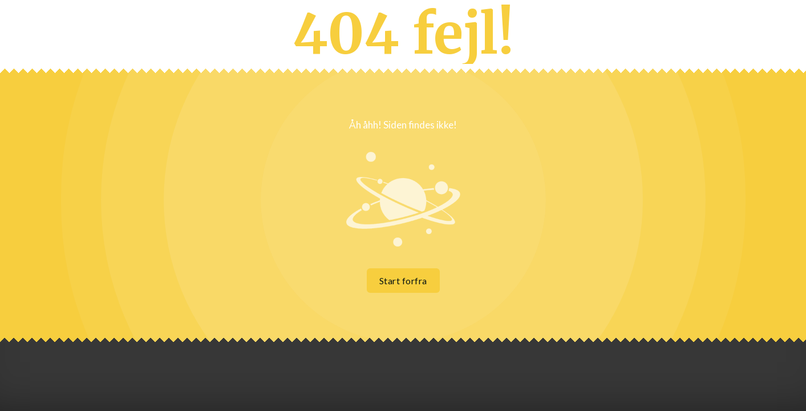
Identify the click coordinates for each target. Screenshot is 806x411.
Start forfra (403, 280)
